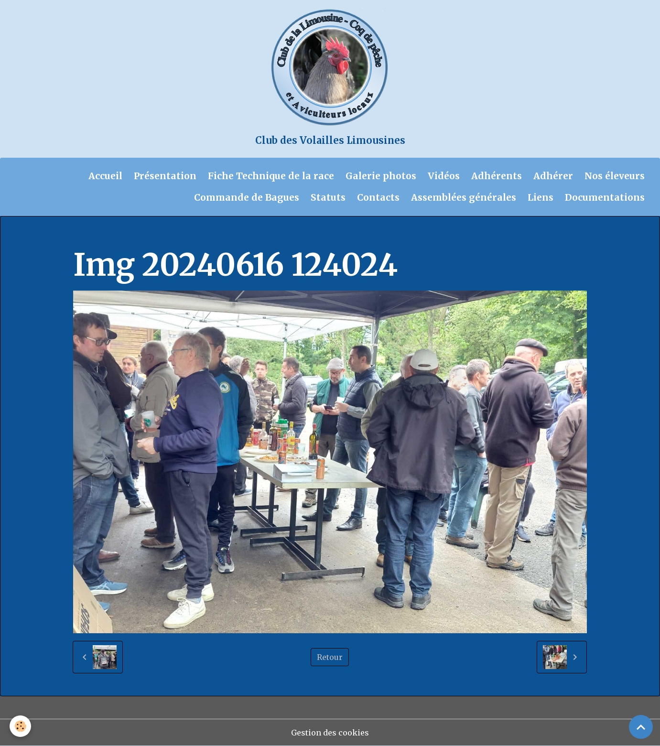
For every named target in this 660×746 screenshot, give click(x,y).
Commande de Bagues (246, 197)
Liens (540, 197)
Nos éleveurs (614, 176)
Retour (330, 657)
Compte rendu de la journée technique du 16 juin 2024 (319, 235)
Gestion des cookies (330, 732)
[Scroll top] (641, 727)
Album (124, 235)
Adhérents (496, 176)
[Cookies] (20, 726)
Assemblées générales (463, 197)
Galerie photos (381, 176)
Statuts (328, 197)
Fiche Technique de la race (271, 176)
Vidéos (444, 176)
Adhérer (553, 176)
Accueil (105, 176)
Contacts (378, 197)
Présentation (165, 176)
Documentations (605, 197)
